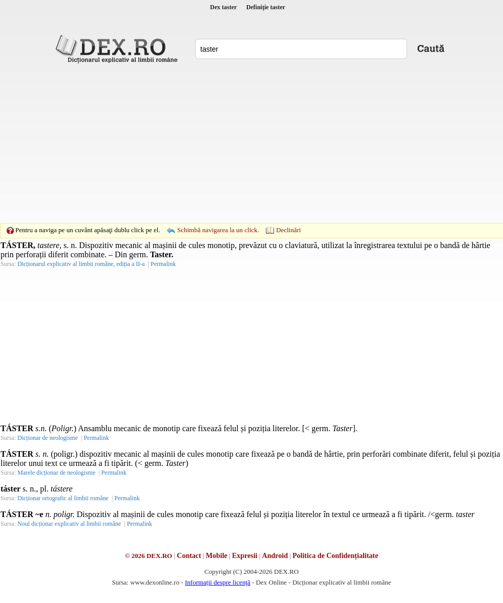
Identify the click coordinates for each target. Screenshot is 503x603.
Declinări (288, 230)
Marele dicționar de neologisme (56, 472)
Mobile (216, 556)
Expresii (245, 556)
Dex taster (223, 7)
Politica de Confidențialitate (335, 556)
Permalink (163, 263)
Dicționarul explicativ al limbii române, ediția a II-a (81, 263)
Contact (189, 556)
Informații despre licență (217, 582)
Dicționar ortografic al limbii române (63, 498)
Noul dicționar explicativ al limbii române (69, 523)
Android (275, 556)
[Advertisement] (235, 143)
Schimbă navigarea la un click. (218, 230)
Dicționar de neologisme (47, 437)
